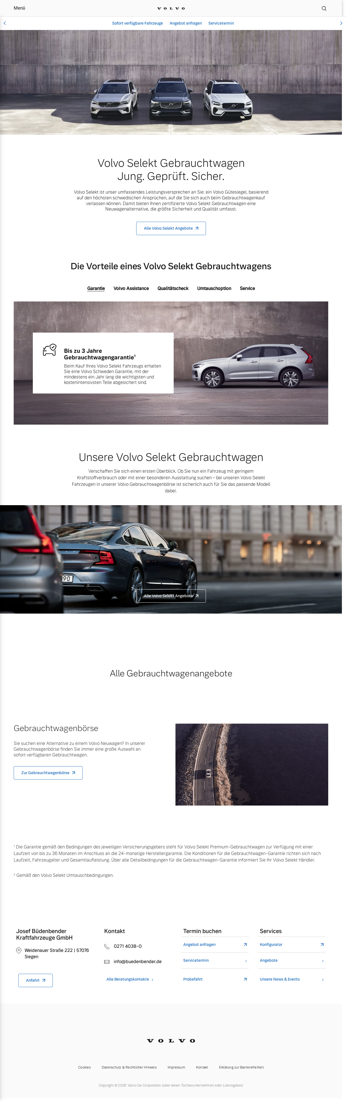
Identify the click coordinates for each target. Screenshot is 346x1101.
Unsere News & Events (280, 979)
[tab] (96, 290)
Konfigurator (271, 944)
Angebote (269, 960)
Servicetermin (221, 23)
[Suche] (324, 8)
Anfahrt (33, 980)
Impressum (176, 1067)
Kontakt (202, 1067)
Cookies (84, 1067)
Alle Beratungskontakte (127, 979)
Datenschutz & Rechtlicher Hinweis (129, 1067)
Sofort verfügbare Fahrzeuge (137, 23)
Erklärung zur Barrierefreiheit (241, 1067)
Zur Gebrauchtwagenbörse (45, 772)
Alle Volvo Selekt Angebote (168, 228)
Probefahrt (193, 979)
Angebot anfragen (186, 23)
